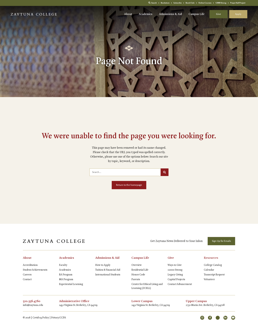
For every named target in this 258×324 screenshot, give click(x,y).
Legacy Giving (175, 274)
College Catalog (213, 265)
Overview (136, 265)
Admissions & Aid (170, 14)
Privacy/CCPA (58, 317)
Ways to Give (175, 265)
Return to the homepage (129, 185)
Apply (238, 14)
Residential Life (139, 270)
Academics (145, 14)
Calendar (209, 270)
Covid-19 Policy (41, 317)
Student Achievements (35, 270)
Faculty (63, 265)
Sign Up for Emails (221, 241)
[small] (202, 318)
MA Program (66, 279)
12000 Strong (175, 270)
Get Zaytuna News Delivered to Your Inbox (176, 241)
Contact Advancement (180, 284)
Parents (135, 279)
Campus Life (197, 14)
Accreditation (30, 265)
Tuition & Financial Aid (107, 270)
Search (152, 3)
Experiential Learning (71, 284)
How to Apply (102, 265)
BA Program (65, 274)
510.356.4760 (31, 301)
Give (218, 14)
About (128, 14)
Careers (27, 274)
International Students (107, 274)
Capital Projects (176, 279)
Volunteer (209, 279)
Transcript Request (214, 274)
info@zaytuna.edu (33, 305)
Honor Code (138, 274)
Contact (27, 279)
